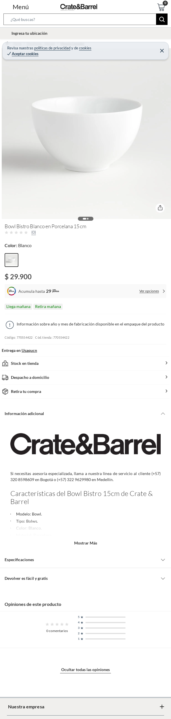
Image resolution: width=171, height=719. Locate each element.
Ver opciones (149, 291)
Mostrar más (85, 542)
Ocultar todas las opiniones (85, 669)
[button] (85, 20)
